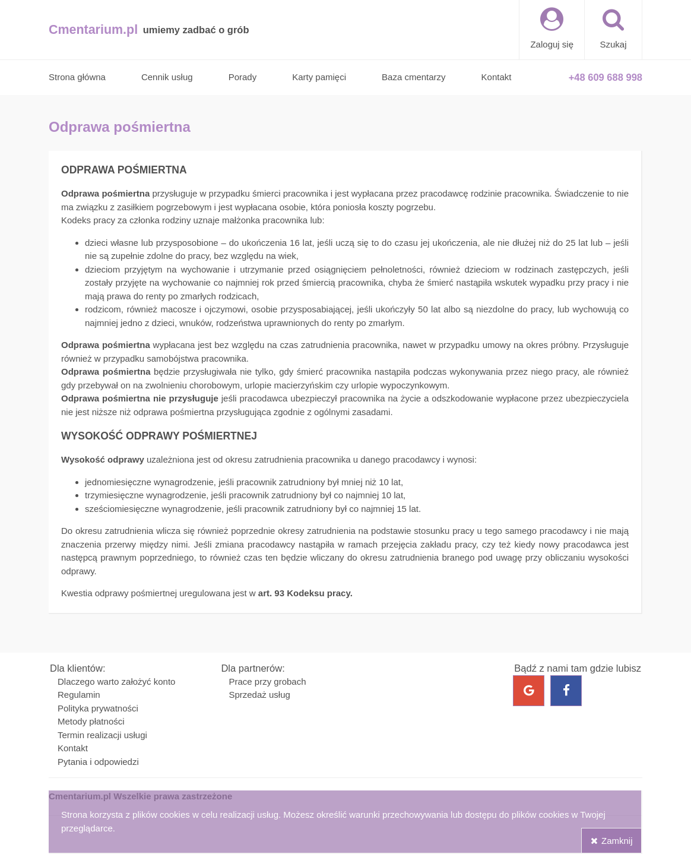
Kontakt (73, 748)
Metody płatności (91, 721)
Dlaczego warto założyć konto (116, 681)
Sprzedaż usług (259, 694)
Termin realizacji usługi (102, 735)
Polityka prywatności (98, 708)
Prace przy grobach (267, 681)
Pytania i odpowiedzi (98, 762)
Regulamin (79, 694)
